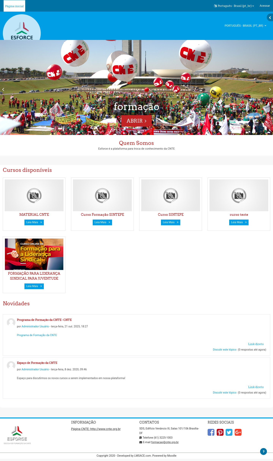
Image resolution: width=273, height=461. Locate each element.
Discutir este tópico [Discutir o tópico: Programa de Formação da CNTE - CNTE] (223, 350)
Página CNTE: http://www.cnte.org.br (96, 430)
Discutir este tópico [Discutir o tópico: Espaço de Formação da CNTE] (223, 393)
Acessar (265, 5)
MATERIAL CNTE (34, 214)
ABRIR (135, 121)
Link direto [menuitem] (256, 344)
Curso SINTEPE (171, 214)
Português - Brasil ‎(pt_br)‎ (244, 25)
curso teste (239, 214)
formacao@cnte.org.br (166, 443)
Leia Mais (34, 222)
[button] (234, 5)
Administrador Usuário (36, 326)
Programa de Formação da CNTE (37, 335)
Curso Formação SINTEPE (102, 214)
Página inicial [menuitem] (14, 6)
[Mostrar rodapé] (263, 451)
